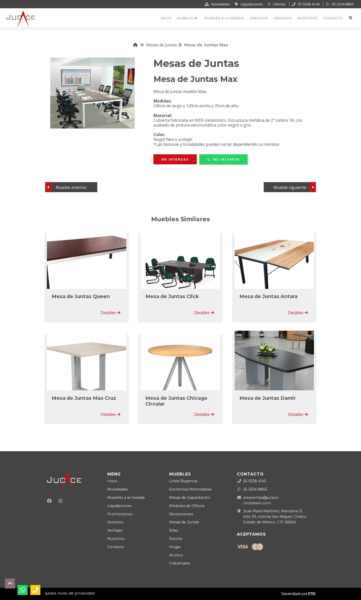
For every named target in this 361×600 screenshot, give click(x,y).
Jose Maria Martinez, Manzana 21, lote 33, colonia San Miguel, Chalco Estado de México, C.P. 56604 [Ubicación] (274, 516)
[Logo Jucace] (20, 18)
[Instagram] (60, 501)
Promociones (119, 514)
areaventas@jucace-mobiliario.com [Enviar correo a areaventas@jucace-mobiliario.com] (261, 500)
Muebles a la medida (126, 497)
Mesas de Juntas (164, 45)
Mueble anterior (71, 187)
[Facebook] (49, 501)
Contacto (115, 547)
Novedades (117, 489)
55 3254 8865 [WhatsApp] (255, 489)
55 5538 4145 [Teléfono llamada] (254, 481)
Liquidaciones (119, 506)
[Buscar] (351, 18)
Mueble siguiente (290, 187)
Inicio (112, 481)
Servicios (115, 522)
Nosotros (115, 538)
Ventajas (114, 530)
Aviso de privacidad (76, 593)
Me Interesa (223, 159)
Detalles (110, 312)
